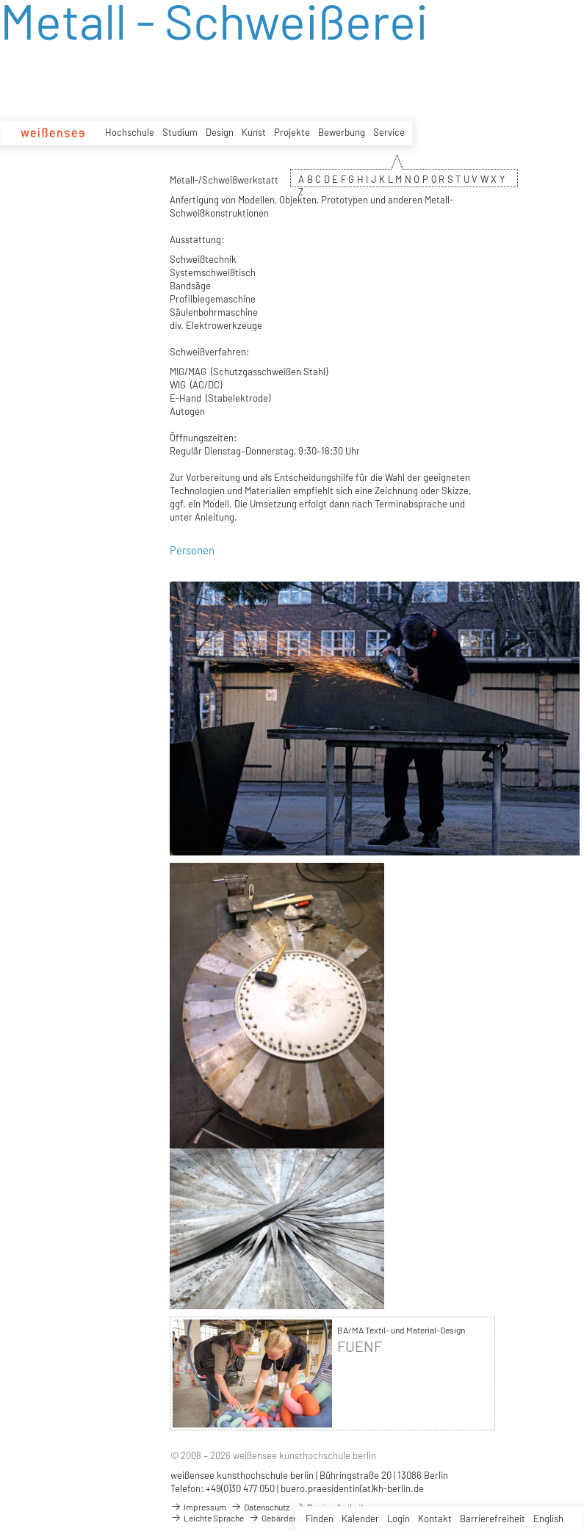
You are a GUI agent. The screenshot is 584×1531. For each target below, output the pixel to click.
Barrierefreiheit (492, 1518)
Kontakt (435, 1518)
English (548, 1518)
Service (389, 132)
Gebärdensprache (288, 1518)
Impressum (198, 1507)
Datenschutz (260, 1507)
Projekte (292, 132)
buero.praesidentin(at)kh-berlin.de (352, 1488)
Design (220, 132)
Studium (180, 132)
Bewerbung (341, 132)
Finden (320, 1518)
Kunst (254, 132)
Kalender (360, 1518)
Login (398, 1518)
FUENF (359, 1346)
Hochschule (129, 132)
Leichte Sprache (207, 1518)
